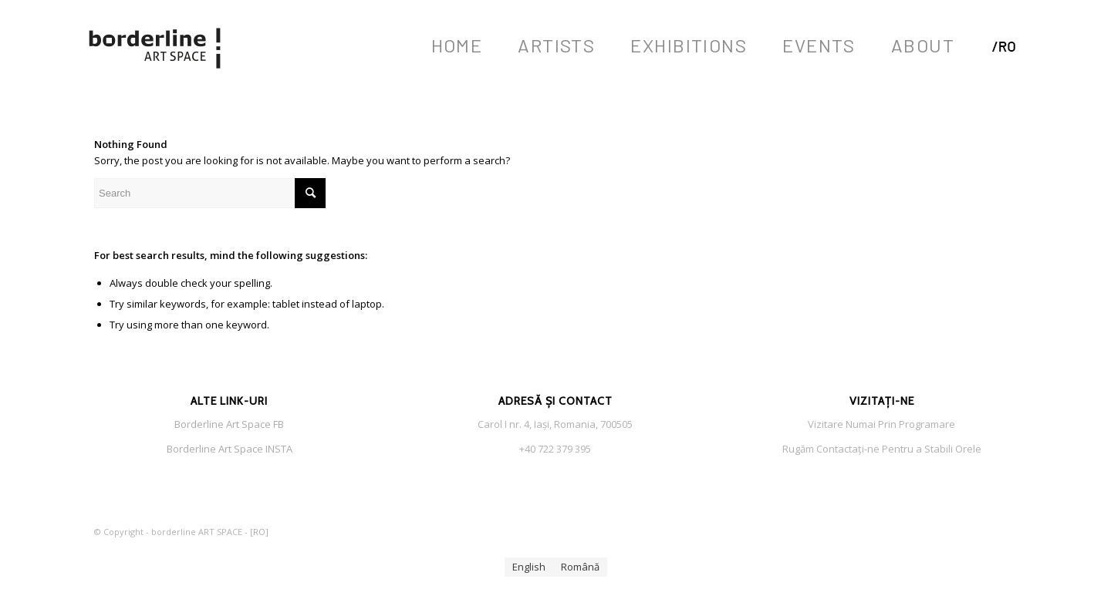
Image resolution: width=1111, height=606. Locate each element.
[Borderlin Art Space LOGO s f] (155, 45)
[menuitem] (457, 45)
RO (259, 531)
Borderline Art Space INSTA (229, 449)
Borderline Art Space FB (229, 424)
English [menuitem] (528, 567)
